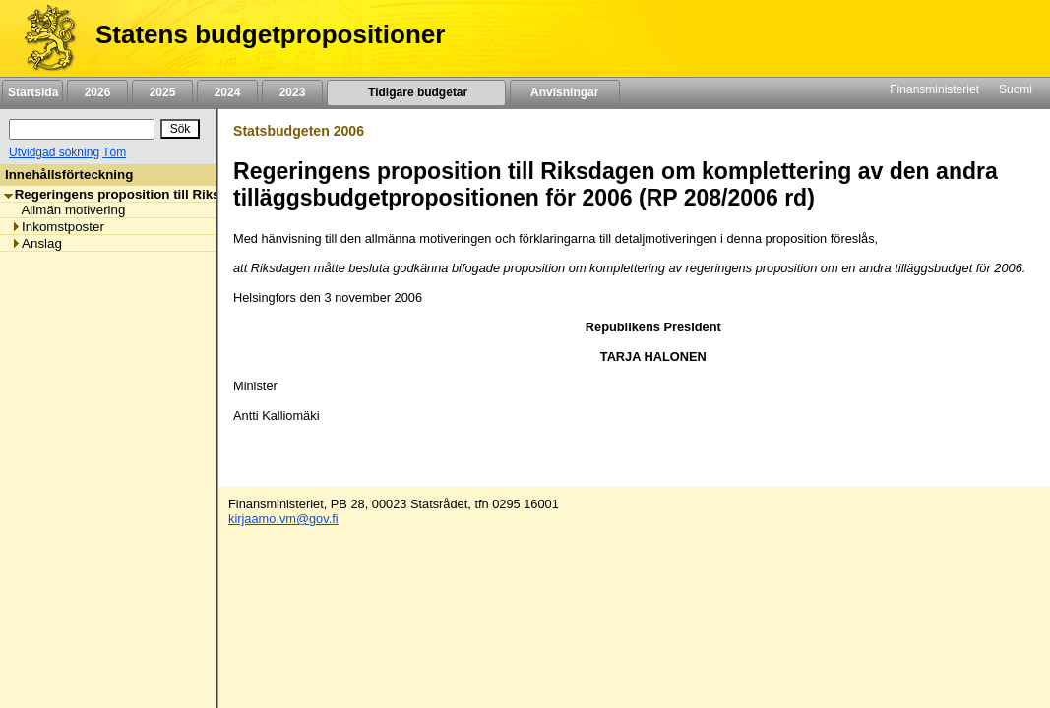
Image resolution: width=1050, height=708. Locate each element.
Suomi (1015, 89)
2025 (162, 92)
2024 (227, 92)
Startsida (32, 92)
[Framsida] (43, 38)
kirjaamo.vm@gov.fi (283, 518)
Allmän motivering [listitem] (68, 210)
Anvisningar (565, 92)
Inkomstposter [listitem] (57, 226)
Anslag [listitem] (36, 243)
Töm (114, 152)
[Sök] (81, 129)
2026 (97, 92)
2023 (292, 92)
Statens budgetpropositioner (270, 34)
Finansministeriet (934, 89)
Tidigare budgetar (415, 92)
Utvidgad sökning (54, 152)
